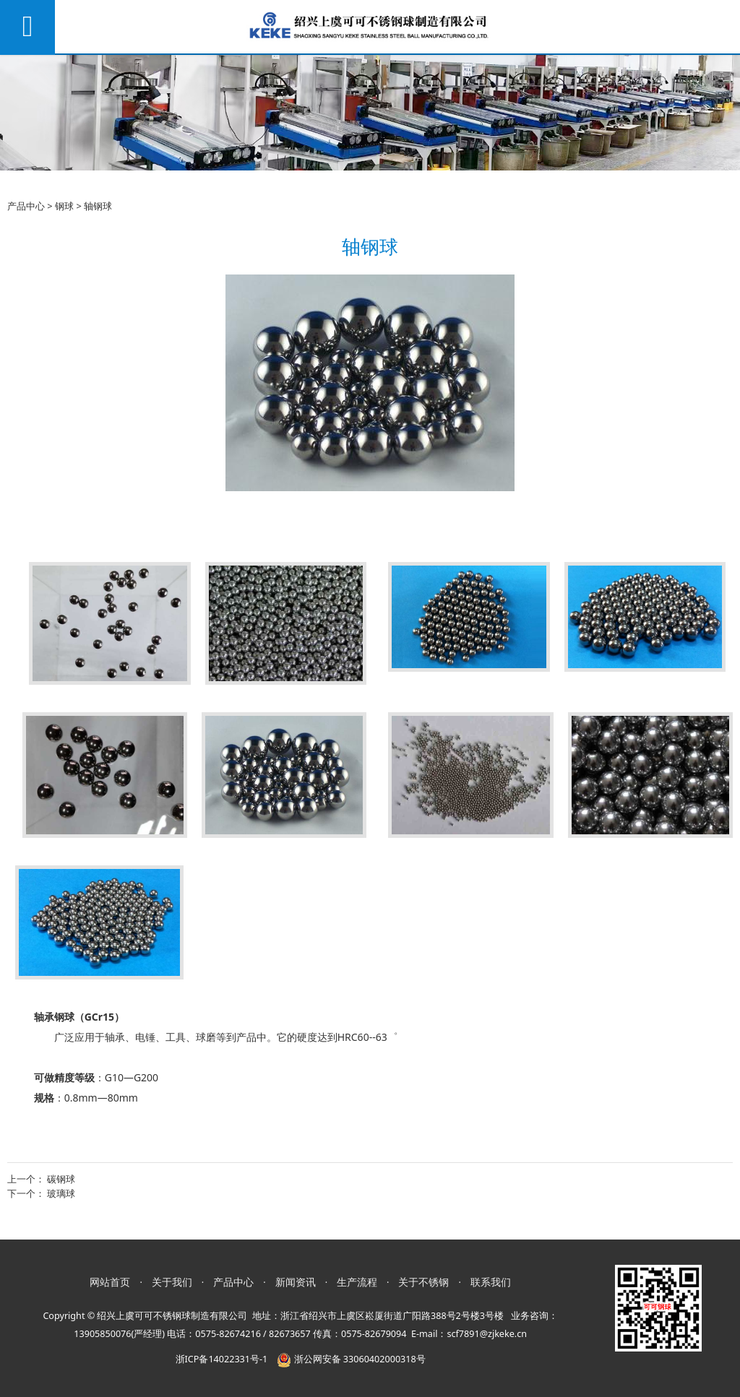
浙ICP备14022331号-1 (222, 1359)
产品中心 (26, 205)
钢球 (64, 205)
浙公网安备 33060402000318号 (351, 1359)
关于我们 (172, 1282)
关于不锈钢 (423, 1282)
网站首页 (110, 1282)
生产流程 (357, 1282)
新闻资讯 (295, 1282)
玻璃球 (61, 1193)
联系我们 (490, 1282)
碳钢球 (61, 1178)
